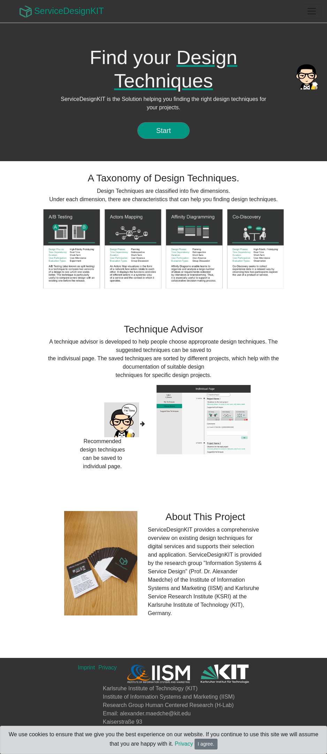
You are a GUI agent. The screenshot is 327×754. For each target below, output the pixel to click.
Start (163, 130)
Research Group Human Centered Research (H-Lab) (168, 705)
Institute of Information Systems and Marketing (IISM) (169, 697)
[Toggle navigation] (311, 11)
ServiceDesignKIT (62, 12)
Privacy (184, 744)
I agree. (206, 744)
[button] (61, 249)
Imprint (86, 667)
